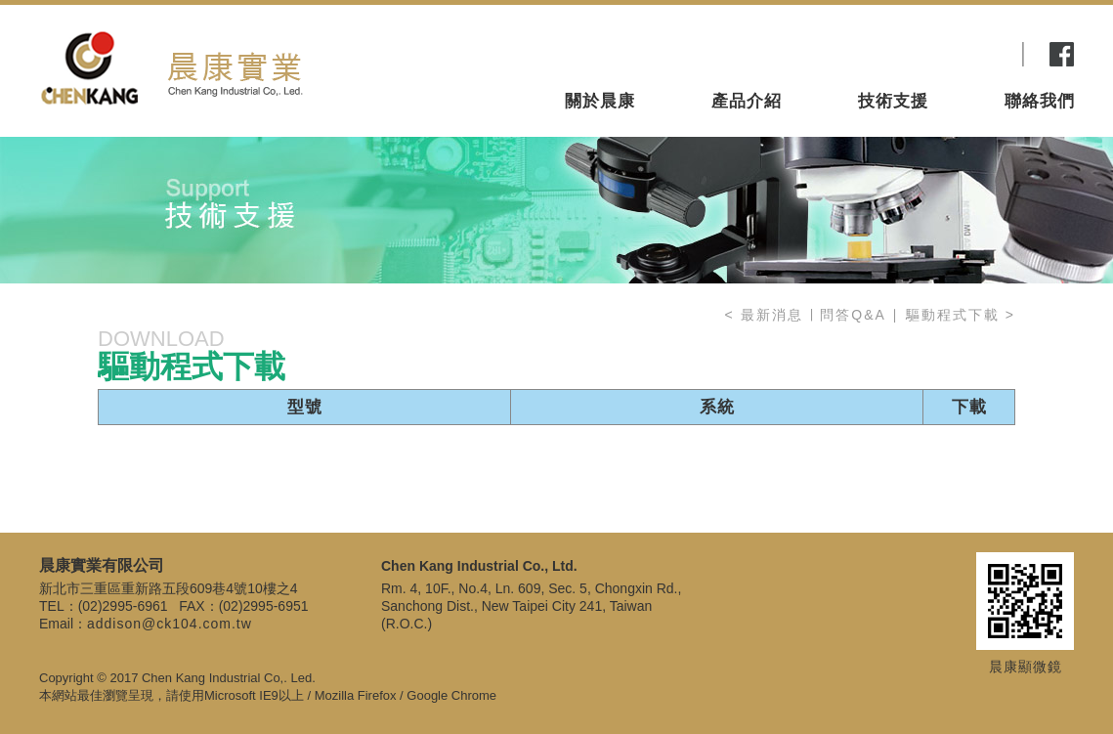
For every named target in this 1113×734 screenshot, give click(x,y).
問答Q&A (855, 315)
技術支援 (893, 67)
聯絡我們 (1039, 67)
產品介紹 (746, 67)
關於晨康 (600, 67)
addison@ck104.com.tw (169, 623)
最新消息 (772, 315)
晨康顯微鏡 (1025, 666)
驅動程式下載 (953, 315)
